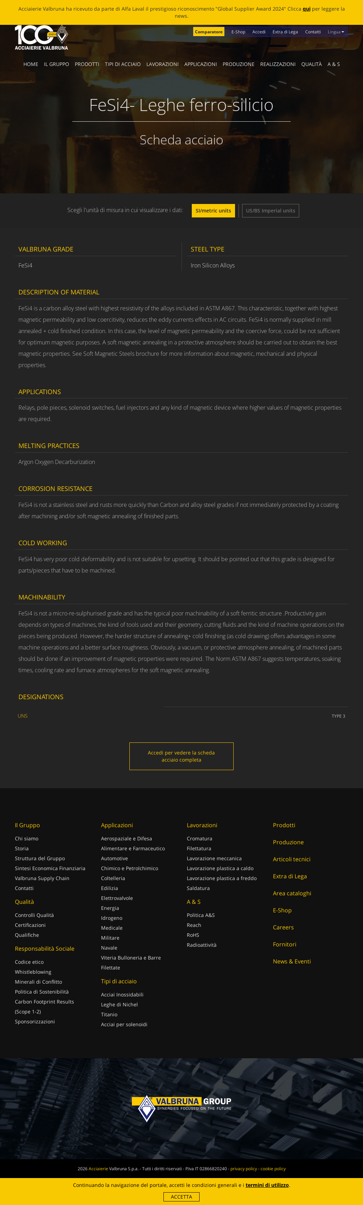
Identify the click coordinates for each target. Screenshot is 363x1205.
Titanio (109, 1014)
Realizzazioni (278, 64)
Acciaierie (98, 1169)
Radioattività (202, 944)
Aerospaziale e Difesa (126, 838)
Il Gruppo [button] (56, 64)
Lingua (336, 32)
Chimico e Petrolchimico (129, 868)
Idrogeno (111, 917)
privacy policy (243, 1169)
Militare (110, 937)
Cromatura (199, 838)
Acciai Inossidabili (122, 994)
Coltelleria (113, 878)
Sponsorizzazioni (35, 1021)
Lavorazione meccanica (214, 858)
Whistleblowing (33, 971)
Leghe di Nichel (119, 1004)
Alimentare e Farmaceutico (133, 848)
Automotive (114, 858)
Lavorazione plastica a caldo (220, 868)
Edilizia (109, 888)
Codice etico (29, 961)
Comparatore (209, 32)
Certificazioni (30, 925)
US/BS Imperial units (270, 210)
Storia (22, 848)
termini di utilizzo (267, 1185)
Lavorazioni (162, 64)
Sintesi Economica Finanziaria (50, 868)
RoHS (193, 935)
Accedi (259, 32)
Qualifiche (27, 935)
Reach (194, 925)
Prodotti (87, 64)
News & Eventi (292, 961)
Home (30, 64)
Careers (283, 927)
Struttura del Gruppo (40, 858)
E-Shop (238, 32)
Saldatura (198, 888)
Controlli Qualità (34, 915)
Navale (109, 947)
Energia (110, 908)
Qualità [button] (311, 64)
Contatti (313, 32)
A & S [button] (334, 64)
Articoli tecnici (292, 859)
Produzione (239, 64)
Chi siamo (26, 838)
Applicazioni (200, 64)
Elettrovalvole (117, 898)
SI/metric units (213, 210)
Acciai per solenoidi (124, 1024)
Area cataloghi (292, 893)
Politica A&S (201, 915)
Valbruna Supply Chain (42, 878)
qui (307, 8)
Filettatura (199, 848)
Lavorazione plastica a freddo (222, 878)
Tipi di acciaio (123, 64)
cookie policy (273, 1169)
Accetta (181, 1196)
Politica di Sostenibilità (42, 991)
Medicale (112, 927)
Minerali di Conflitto (38, 981)
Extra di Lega (285, 32)
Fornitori (284, 944)
